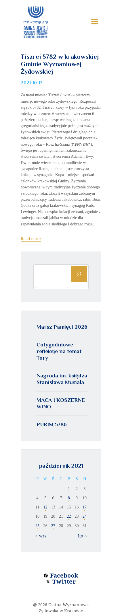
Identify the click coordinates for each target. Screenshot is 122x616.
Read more (31, 238)
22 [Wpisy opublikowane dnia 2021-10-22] (69, 516)
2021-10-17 (31, 82)
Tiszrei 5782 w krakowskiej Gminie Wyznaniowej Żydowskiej (60, 64)
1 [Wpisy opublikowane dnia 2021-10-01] (69, 489)
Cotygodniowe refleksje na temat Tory (59, 351)
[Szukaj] (79, 274)
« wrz (41, 536)
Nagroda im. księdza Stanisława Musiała (62, 379)
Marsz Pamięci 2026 (62, 327)
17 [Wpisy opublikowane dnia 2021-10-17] (85, 507)
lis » (82, 536)
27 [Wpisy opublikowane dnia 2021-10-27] (53, 526)
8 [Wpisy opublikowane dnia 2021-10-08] (69, 498)
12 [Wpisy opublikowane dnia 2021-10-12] (45, 507)
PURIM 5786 (52, 424)
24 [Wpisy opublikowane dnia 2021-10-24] (85, 516)
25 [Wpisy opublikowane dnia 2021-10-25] (37, 526)
